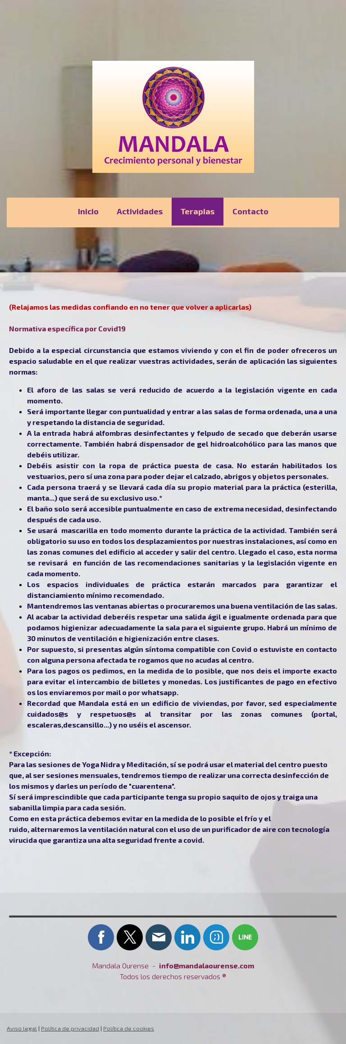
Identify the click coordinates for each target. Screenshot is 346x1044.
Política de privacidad (70, 1028)
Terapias (197, 211)
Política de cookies (128, 1028)
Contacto (250, 211)
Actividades (140, 211)
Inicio (88, 211)
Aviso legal (22, 1028)
